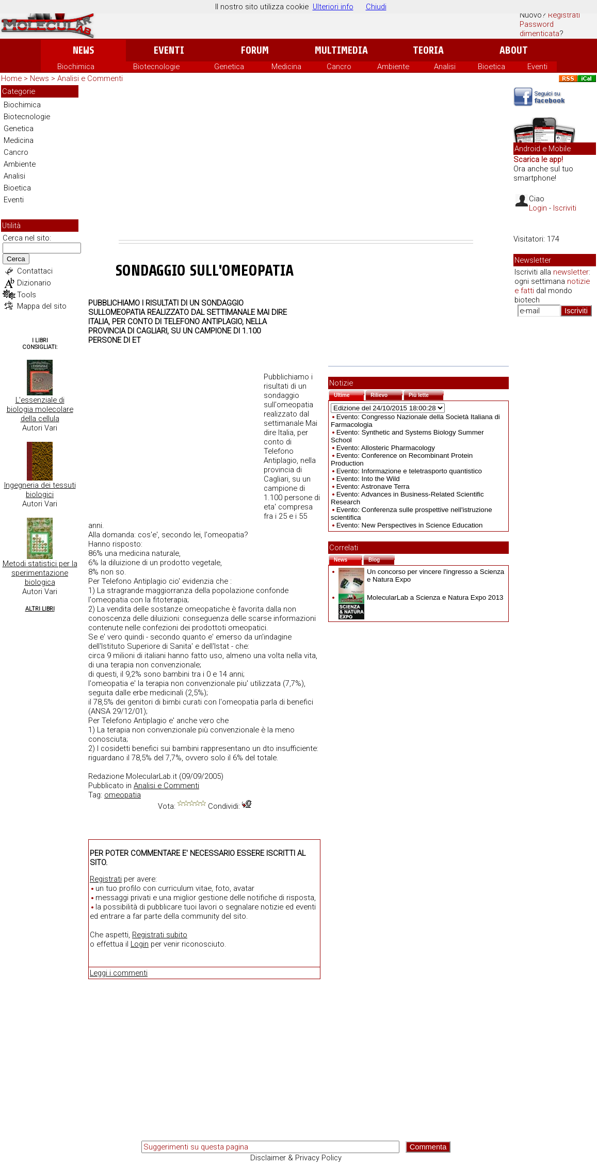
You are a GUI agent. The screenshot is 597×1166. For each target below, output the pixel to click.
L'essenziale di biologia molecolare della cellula (40, 409)
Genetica (229, 66)
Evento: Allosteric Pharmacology (385, 448)
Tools (26, 294)
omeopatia (122, 795)
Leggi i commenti (119, 973)
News (83, 50)
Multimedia (341, 50)
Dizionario (34, 282)
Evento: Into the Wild (368, 479)
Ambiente (393, 66)
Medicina (286, 66)
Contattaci (35, 271)
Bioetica (491, 66)
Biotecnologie (156, 66)
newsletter (571, 272)
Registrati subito (159, 934)
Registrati (564, 15)
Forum (254, 50)
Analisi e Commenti (90, 78)
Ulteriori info (333, 6)
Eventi (169, 50)
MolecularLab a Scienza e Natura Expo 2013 (421, 597)
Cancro (339, 66)
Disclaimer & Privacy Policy (296, 1157)
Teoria (428, 50)
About (513, 50)
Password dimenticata (539, 29)
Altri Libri (40, 608)
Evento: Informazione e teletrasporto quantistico (409, 471)
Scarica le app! (538, 159)
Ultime (349, 394)
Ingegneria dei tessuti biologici (40, 490)
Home (11, 78)
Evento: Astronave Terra (373, 486)
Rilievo (386, 394)
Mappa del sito (42, 306)
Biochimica (75, 66)
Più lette (426, 394)
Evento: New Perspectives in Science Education (409, 525)
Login (140, 944)
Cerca (16, 259)
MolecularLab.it (151, 776)
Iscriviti (564, 208)
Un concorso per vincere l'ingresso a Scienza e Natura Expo (421, 575)
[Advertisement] (296, 162)
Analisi (445, 66)
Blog (381, 559)
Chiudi (376, 6)
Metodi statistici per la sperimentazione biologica (40, 573)
